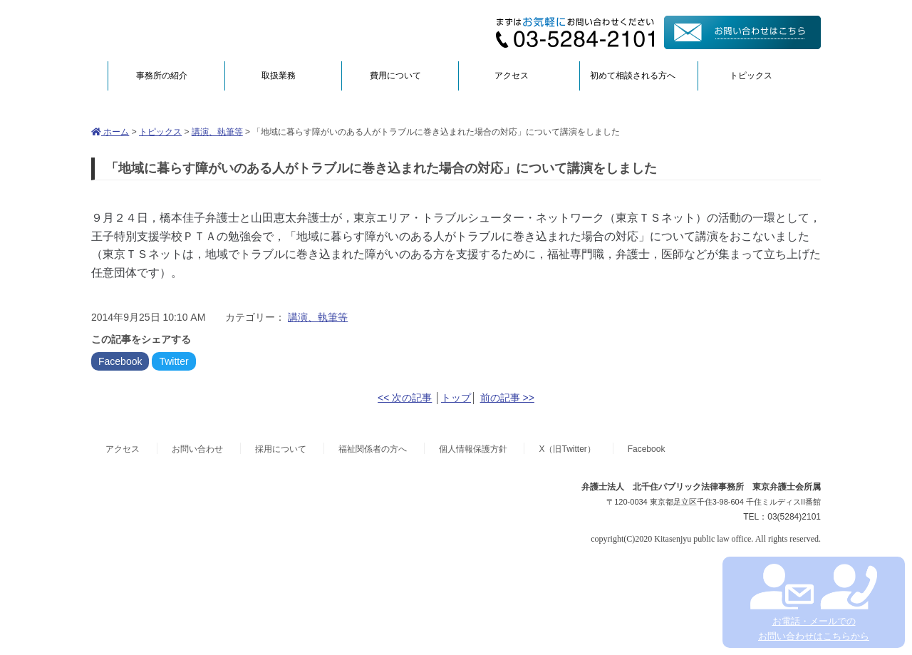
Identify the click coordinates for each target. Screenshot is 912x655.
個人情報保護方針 (473, 449)
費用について (395, 76)
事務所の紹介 (161, 76)
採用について (280, 449)
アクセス (511, 76)
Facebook (120, 361)
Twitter (173, 361)
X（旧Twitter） (567, 449)
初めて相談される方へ (632, 76)
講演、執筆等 (217, 132)
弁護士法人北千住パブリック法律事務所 (229, 30)
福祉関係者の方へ (372, 449)
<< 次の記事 (405, 397)
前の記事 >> (507, 397)
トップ (456, 397)
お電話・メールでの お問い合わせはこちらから (813, 602)
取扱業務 (278, 76)
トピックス (751, 76)
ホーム (110, 132)
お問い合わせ (197, 449)
